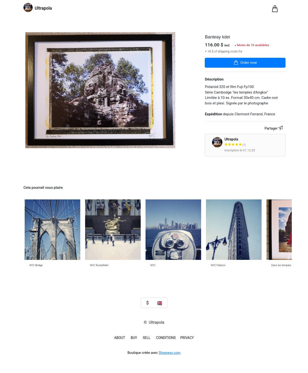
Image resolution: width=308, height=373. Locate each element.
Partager (274, 129)
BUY (134, 338)
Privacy (187, 338)
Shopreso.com (169, 353)
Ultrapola (254, 142)
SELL (146, 338)
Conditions (166, 338)
